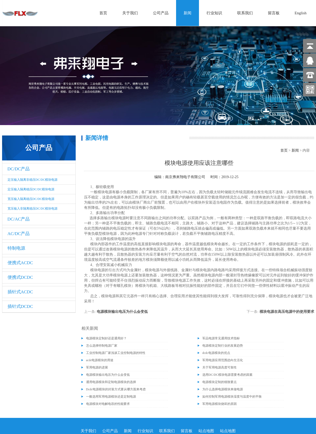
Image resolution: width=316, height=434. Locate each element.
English (301, 13)
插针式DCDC (20, 306)
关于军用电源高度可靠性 (219, 367)
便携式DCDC (20, 277)
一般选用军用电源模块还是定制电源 (111, 396)
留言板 (274, 13)
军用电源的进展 (97, 367)
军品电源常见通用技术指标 (221, 338)
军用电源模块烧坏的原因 (219, 404)
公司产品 (161, 13)
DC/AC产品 (19, 219)
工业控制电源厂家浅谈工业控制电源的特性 (115, 353)
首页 (103, 13)
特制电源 (16, 248)
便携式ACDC (20, 262)
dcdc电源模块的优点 (216, 353)
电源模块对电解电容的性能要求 (108, 404)
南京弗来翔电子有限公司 (185, 177)
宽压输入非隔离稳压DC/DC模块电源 (33, 208)
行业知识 (214, 13)
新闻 (187, 13)
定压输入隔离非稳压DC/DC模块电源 (33, 180)
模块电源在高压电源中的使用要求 (287, 312)
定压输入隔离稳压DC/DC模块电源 (31, 189)
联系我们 (245, 13)
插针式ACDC (20, 291)
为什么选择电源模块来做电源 (222, 389)
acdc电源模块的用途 (100, 360)
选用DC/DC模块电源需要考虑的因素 (227, 375)
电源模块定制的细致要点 (219, 382)
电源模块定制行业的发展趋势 (222, 345)
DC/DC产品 (19, 168)
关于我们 (130, 13)
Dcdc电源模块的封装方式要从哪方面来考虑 (116, 389)
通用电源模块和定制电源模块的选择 (111, 382)
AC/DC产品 (19, 233)
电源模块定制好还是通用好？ (106, 338)
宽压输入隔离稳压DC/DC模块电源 (31, 199)
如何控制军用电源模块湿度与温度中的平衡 (232, 396)
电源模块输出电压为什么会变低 (122, 312)
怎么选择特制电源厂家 (101, 345)
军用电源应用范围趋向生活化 (222, 360)
